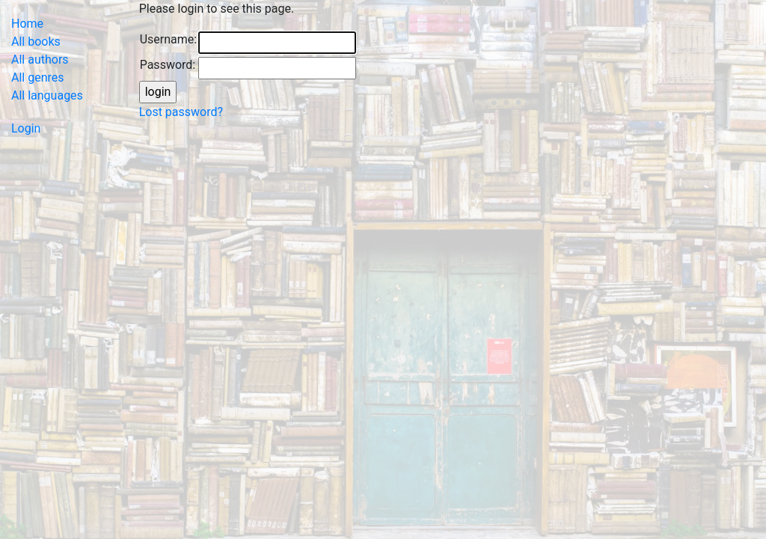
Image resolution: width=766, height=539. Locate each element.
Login (25, 128)
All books (36, 41)
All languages (47, 95)
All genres (37, 77)
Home (27, 23)
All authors (40, 59)
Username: (168, 39)
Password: (168, 65)
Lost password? (181, 112)
